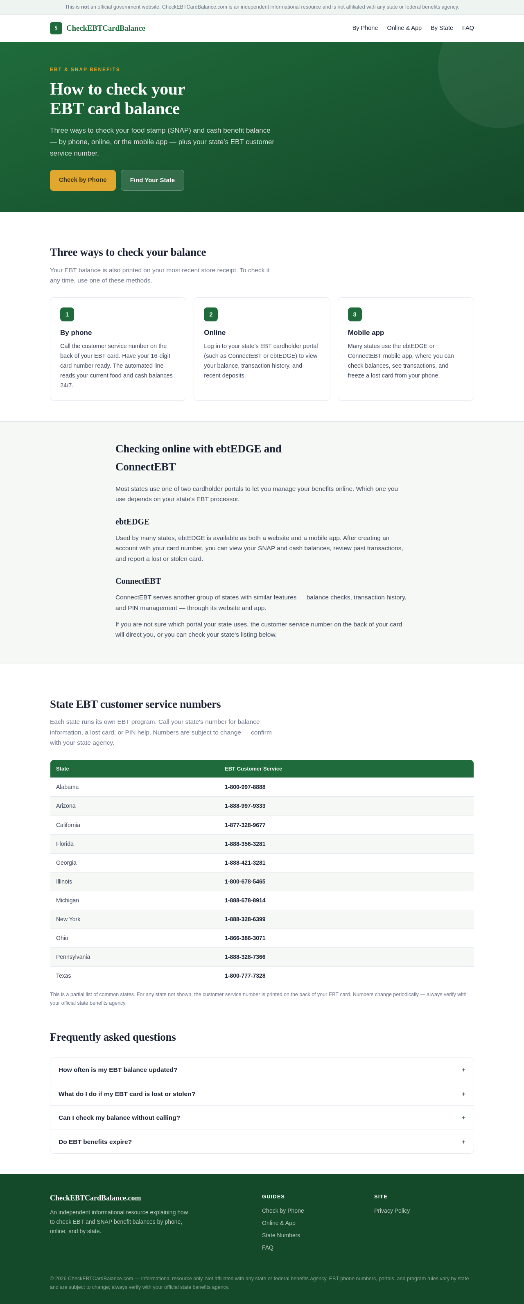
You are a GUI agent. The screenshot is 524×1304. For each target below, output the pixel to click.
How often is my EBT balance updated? (118, 1069)
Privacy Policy (392, 1210)
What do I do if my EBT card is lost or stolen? (127, 1093)
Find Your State (152, 179)
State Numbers (281, 1235)
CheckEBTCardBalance (97, 28)
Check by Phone (83, 179)
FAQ (468, 28)
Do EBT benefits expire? (95, 1141)
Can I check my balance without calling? (119, 1117)
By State (442, 28)
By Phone (365, 28)
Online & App (404, 28)
